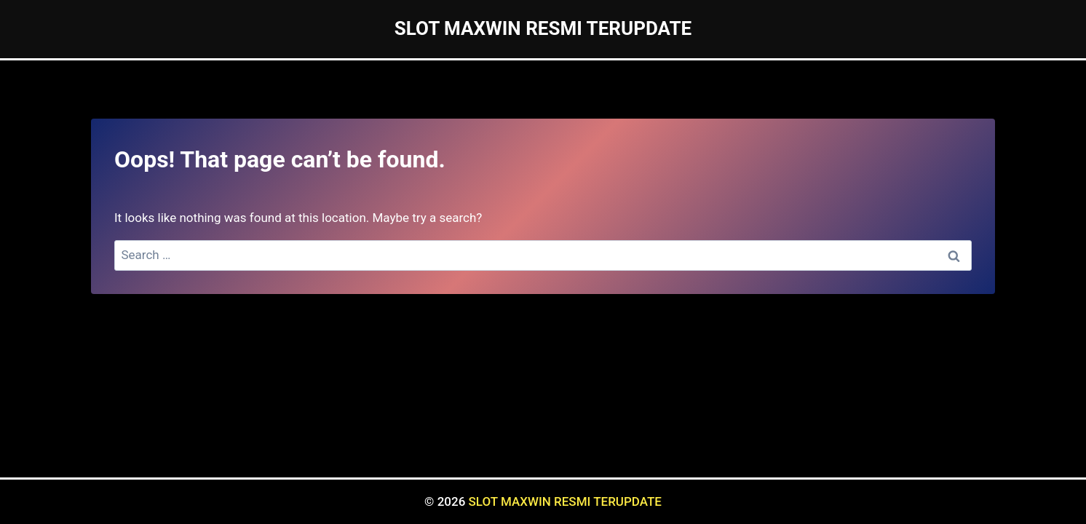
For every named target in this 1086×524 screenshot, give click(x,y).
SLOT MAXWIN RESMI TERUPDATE (565, 501)
